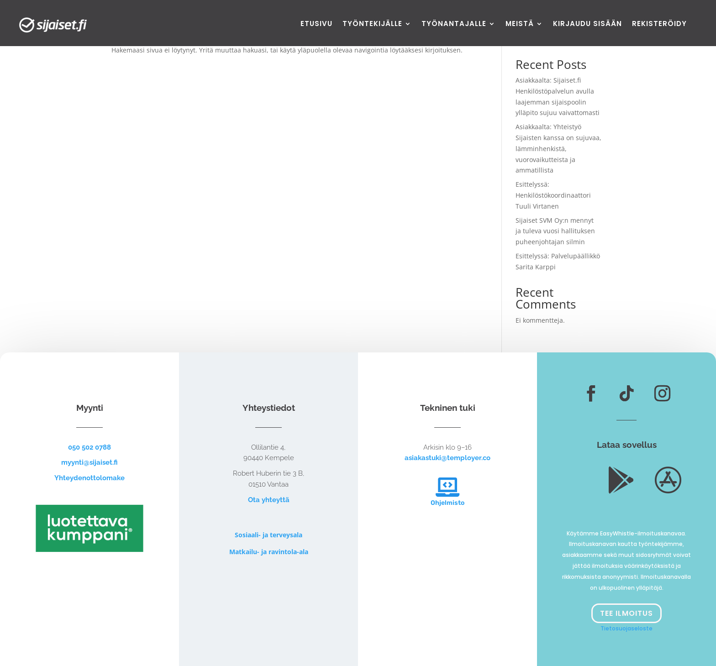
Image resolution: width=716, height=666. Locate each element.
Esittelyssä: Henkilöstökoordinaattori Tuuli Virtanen (553, 195)
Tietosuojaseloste (626, 628)
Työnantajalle (453, 24)
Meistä (519, 24)
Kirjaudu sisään (587, 24)
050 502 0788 (89, 447)
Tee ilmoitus (626, 613)
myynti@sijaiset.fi (89, 462)
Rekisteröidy (659, 24)
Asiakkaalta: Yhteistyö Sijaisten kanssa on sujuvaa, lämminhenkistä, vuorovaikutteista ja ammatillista (558, 148)
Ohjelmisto (447, 503)
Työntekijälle (372, 24)
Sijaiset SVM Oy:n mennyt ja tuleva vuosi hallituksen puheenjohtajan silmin (555, 231)
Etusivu (316, 24)
